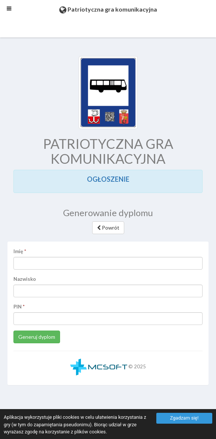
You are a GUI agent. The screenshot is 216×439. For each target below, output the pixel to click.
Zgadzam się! (184, 418)
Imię (18, 251)
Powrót (108, 227)
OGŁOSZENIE (108, 179)
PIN (17, 307)
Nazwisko (24, 279)
